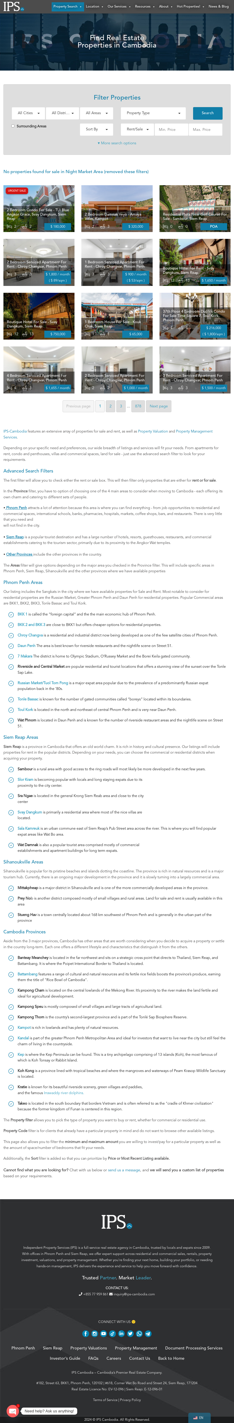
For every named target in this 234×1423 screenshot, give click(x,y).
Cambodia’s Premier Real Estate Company (129, 1372)
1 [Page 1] (100, 406)
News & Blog (219, 6)
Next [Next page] (159, 406)
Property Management (136, 1348)
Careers (113, 1359)
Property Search (67, 6)
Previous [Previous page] (78, 406)
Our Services (119, 6)
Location (95, 6)
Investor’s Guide (65, 1359)
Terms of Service (105, 1400)
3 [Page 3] (121, 406)
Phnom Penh (54, 1254)
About (166, 6)
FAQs (93, 1359)
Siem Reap (79, 1254)
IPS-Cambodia (15, 431)
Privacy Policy (130, 1400)
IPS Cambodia (82, 1372)
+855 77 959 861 (94, 1294)
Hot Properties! (191, 6)
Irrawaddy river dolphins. (64, 1093)
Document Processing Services (194, 1348)
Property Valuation (153, 431)
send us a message (124, 1170)
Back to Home (171, 1359)
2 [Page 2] (110, 406)
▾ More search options (117, 143)
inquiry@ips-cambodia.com (132, 1294)
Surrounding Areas (28, 126)
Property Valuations (88, 1348)
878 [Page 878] (138, 406)
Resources (145, 6)
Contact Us (139, 1359)
